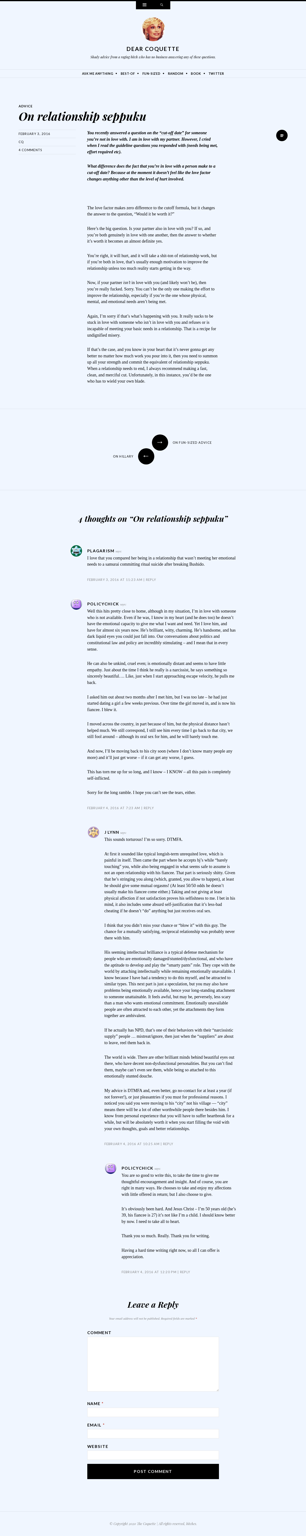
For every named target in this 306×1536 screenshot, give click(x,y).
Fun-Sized (151, 73)
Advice (26, 106)
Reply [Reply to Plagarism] (151, 580)
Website (98, 1446)
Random (175, 73)
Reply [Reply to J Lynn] (168, 1144)
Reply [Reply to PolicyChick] (149, 808)
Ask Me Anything (97, 73)
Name (95, 1403)
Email (96, 1424)
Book (196, 73)
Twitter (216, 73)
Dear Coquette (153, 48)
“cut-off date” (171, 132)
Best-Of (128, 73)
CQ (21, 142)
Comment (99, 1332)
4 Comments (30, 150)
